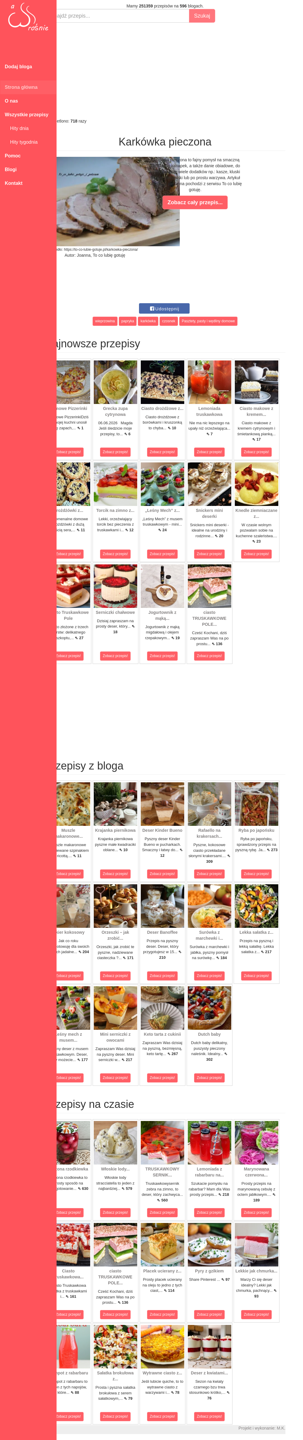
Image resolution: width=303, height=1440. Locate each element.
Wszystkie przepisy (27, 114)
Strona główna (21, 87)
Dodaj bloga (18, 66)
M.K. (295, 1428)
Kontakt (14, 183)
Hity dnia (17, 128)
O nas (11, 100)
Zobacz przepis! (83, 452)
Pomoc (13, 155)
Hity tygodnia (21, 142)
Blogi (11, 169)
